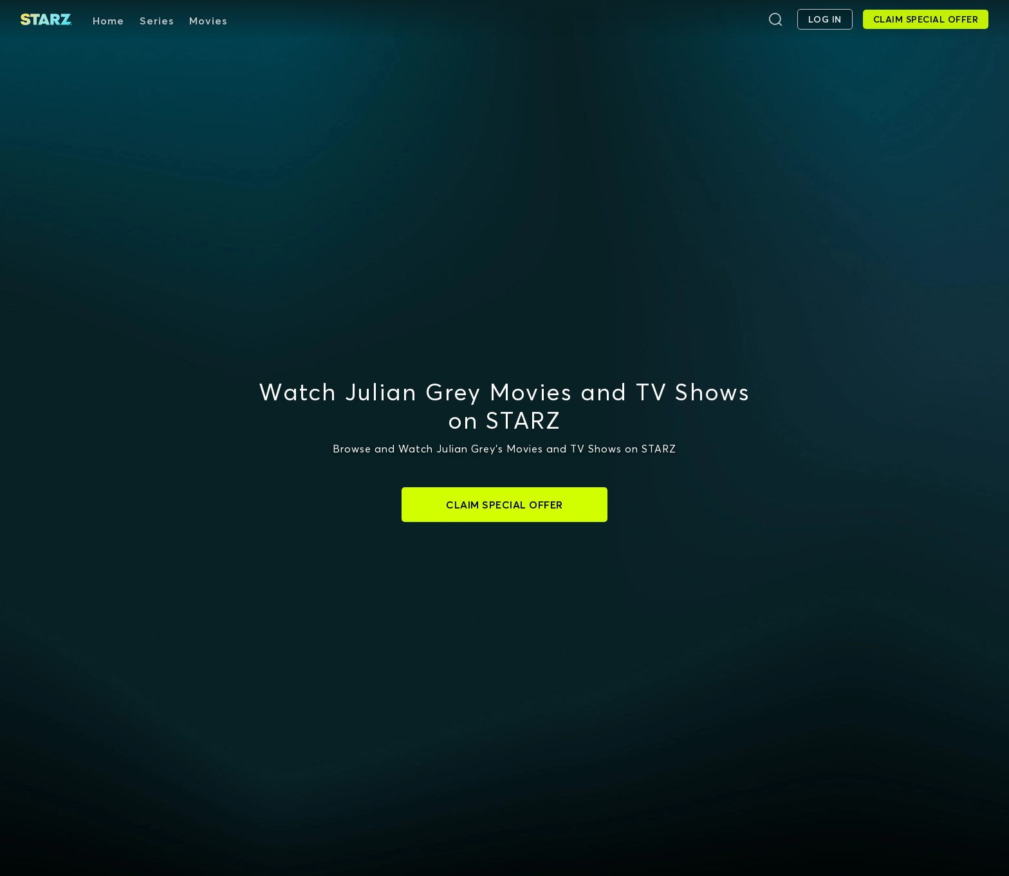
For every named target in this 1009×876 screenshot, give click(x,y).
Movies (208, 20)
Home (108, 20)
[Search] (775, 19)
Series (157, 20)
